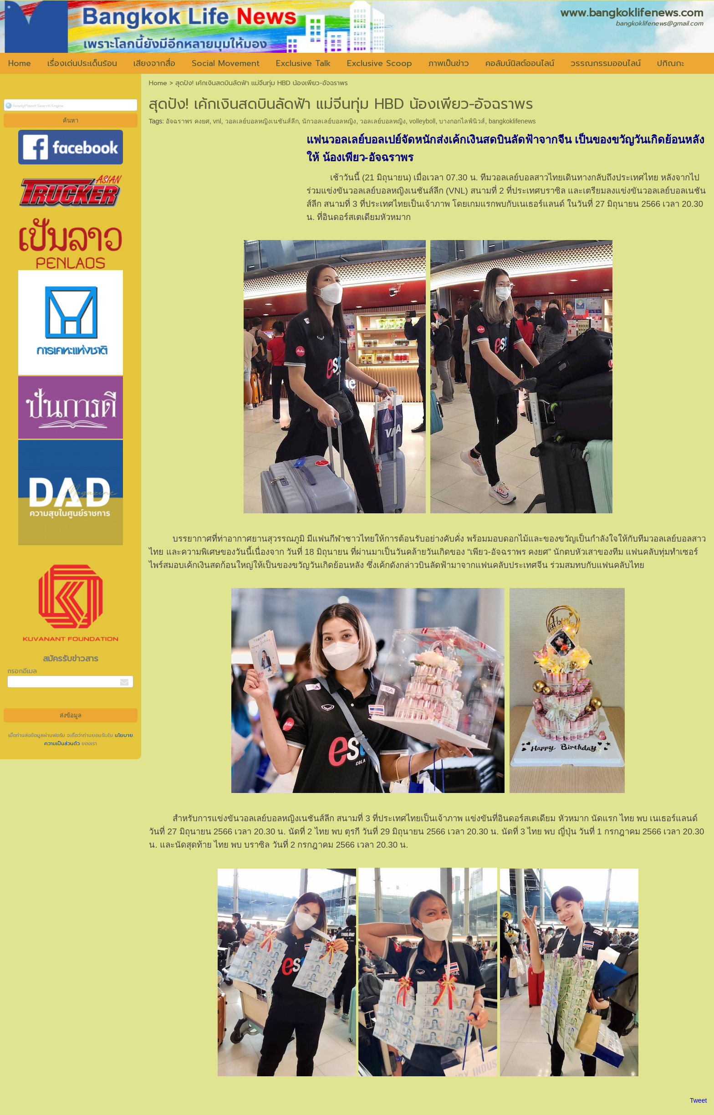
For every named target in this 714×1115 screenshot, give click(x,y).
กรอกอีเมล (22, 671)
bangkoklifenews (512, 121)
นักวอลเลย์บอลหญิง (329, 121)
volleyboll (422, 121)
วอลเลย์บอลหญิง (383, 121)
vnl (217, 121)
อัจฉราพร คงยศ (187, 121)
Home (158, 83)
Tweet (698, 1100)
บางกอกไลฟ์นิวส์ (462, 121)
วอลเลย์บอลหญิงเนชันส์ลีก (262, 121)
